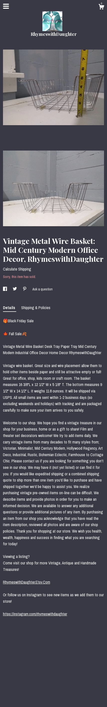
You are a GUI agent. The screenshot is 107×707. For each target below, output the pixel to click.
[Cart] (101, 7)
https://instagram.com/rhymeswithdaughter (35, 614)
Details (9, 307)
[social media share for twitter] (15, 289)
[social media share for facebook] (5, 289)
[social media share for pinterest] (25, 289)
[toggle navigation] (6, 6)
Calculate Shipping (17, 269)
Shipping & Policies (35, 307)
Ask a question (42, 289)
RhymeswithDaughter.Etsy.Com (26, 582)
